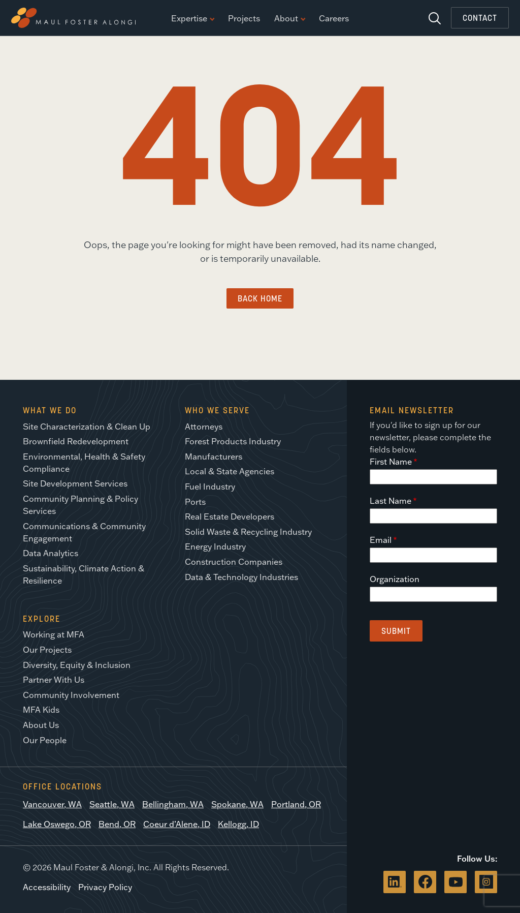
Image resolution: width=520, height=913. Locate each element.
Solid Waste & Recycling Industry (248, 532)
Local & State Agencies (229, 471)
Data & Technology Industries (241, 577)
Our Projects (47, 650)
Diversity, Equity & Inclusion (77, 665)
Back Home (260, 298)
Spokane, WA (237, 804)
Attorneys (203, 426)
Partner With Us (53, 680)
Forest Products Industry (233, 441)
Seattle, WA (112, 804)
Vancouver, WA (52, 804)
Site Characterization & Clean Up (86, 426)
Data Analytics (50, 553)
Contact (480, 18)
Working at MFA (53, 634)
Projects (244, 18)
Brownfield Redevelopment (75, 441)
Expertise (192, 18)
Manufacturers (213, 456)
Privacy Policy (105, 887)
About (289, 18)
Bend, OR (117, 824)
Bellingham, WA (173, 804)
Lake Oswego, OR (57, 824)
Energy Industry (215, 546)
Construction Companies (233, 562)
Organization (394, 579)
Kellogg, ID (238, 824)
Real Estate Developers (229, 516)
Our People (45, 740)
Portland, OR (296, 804)
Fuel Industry (210, 486)
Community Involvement (71, 695)
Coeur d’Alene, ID (176, 824)
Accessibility (47, 887)
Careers (334, 18)
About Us (41, 725)
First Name (391, 461)
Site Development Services (75, 483)
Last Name (390, 501)
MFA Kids (41, 710)
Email (381, 540)
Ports (195, 502)
